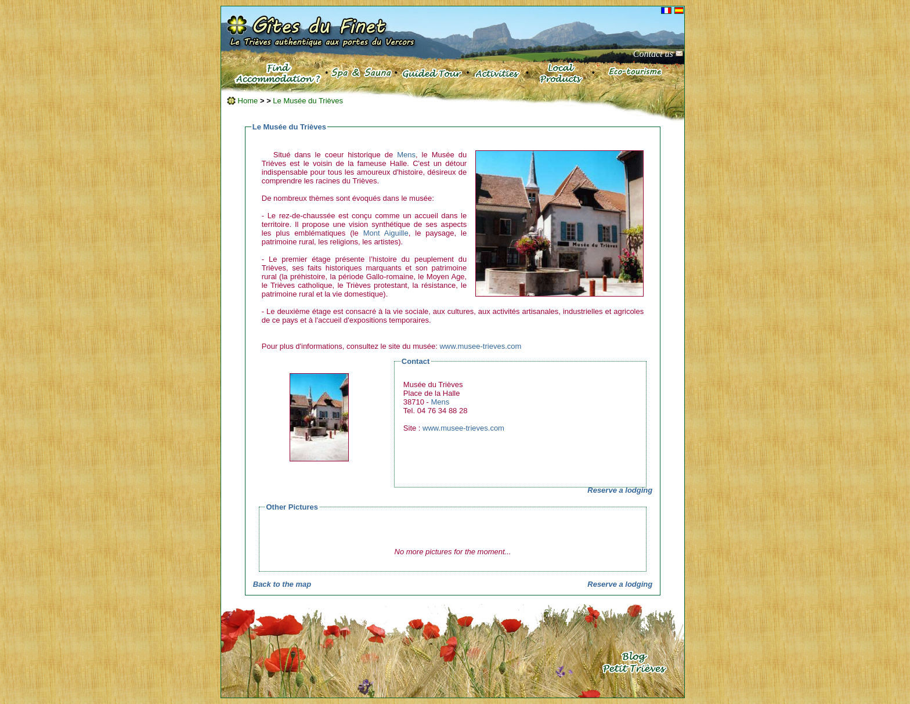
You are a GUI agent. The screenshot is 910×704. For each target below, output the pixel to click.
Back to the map (282, 584)
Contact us (658, 54)
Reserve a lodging (619, 490)
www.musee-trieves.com (480, 346)
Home (242, 100)
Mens (406, 154)
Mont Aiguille (386, 233)
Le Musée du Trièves (308, 100)
